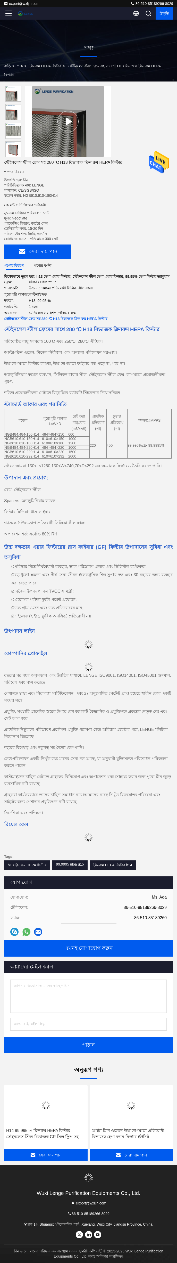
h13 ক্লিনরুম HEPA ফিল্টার (27, 865)
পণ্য (20, 66)
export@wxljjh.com (21, 4)
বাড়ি (7, 66)
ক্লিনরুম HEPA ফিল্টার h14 (112, 865)
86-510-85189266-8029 (151, 4)
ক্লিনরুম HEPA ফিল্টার (45, 66)
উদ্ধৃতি (164, 13)
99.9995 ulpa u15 (70, 864)
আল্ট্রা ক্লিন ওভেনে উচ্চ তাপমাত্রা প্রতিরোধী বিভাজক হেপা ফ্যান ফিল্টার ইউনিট (128, 1133)
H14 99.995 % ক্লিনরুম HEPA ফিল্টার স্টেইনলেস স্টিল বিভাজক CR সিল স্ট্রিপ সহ (42, 1133)
